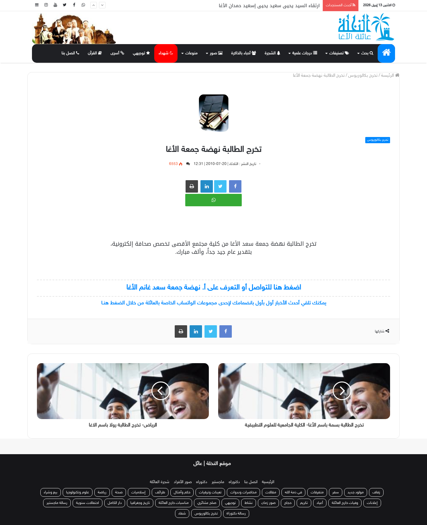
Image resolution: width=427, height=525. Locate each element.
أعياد (320, 503)
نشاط (249, 503)
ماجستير (218, 482)
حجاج (287, 503)
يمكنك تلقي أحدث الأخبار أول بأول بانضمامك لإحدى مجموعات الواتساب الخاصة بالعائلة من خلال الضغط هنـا (213, 303)
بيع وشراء (50, 492)
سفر (335, 492)
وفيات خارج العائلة (345, 503)
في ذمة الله (293, 492)
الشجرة (272, 53)
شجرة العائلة (159, 482)
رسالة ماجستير (57, 503)
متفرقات (317, 492)
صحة (119, 492)
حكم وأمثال (182, 492)
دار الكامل (115, 503)
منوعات (191, 53)
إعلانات (372, 503)
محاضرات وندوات (243, 492)
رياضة (102, 492)
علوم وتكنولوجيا (77, 492)
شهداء (166, 53)
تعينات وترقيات (210, 492)
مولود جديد (356, 492)
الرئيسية (268, 482)
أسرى (117, 53)
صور (216, 53)
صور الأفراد (183, 482)
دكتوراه (234, 482)
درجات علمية (304, 53)
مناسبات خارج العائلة (174, 503)
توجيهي (141, 53)
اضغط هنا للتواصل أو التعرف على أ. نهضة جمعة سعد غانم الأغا (213, 288)
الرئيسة (390, 75)
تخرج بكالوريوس (363, 75)
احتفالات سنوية (87, 503)
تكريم (304, 503)
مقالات (270, 492)
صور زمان (268, 503)
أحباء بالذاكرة (243, 53)
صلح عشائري (206, 503)
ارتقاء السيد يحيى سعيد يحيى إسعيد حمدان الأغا (269, 5)
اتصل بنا (70, 53)
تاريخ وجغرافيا (140, 503)
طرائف (160, 492)
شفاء (182, 513)
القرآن (95, 53)
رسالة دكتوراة (236, 513)
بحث (367, 53)
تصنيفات (339, 53)
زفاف (376, 492)
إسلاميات (138, 492)
